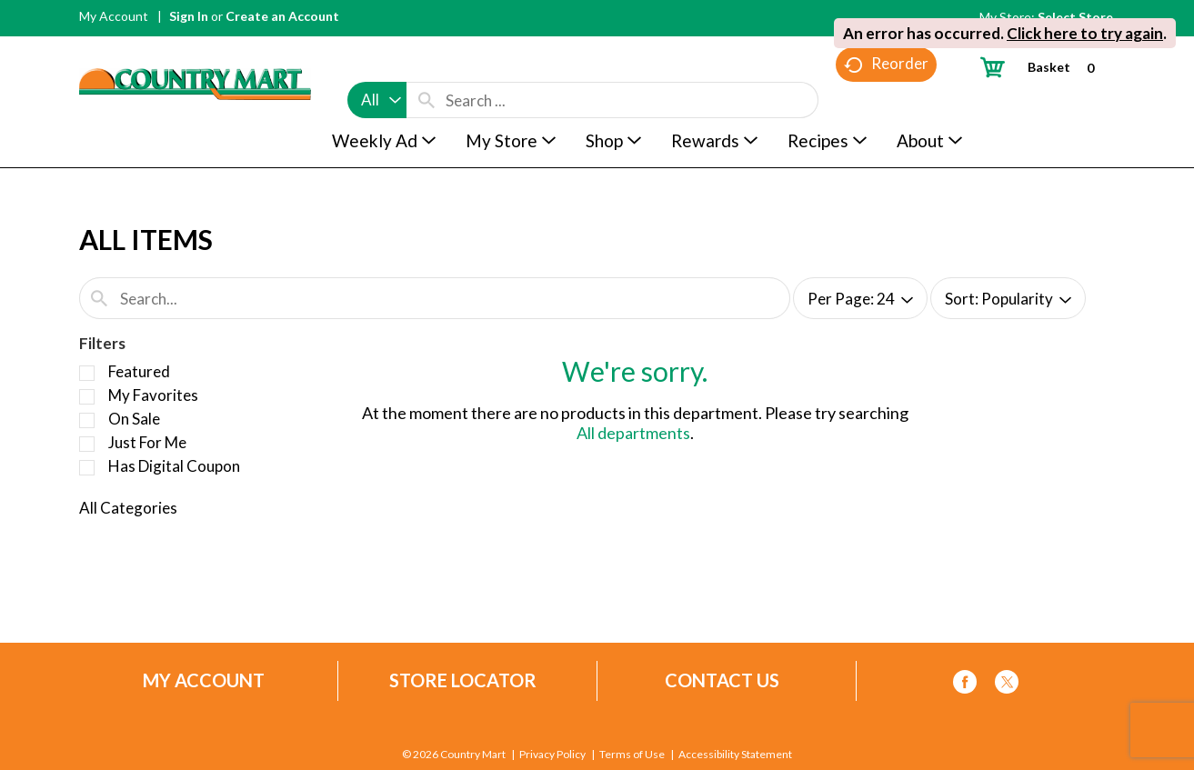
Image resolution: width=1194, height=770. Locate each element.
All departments (633, 433)
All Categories (128, 507)
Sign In (188, 16)
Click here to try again (1085, 33)
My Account (113, 16)
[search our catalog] (426, 65)
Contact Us (722, 680)
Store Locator (463, 680)
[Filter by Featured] (87, 373)
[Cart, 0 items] (1044, 67)
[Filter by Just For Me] (87, 444)
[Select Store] (1077, 17)
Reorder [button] (886, 100)
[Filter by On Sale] (87, 420)
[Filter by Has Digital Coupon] (87, 467)
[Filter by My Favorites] (87, 397)
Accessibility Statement (735, 754)
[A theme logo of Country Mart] (195, 50)
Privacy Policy (552, 754)
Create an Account (282, 16)
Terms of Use (632, 754)
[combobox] (376, 65)
